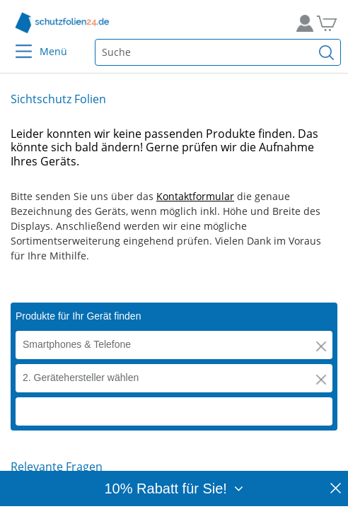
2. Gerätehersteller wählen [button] (81, 377)
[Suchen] (326, 52)
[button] (321, 346)
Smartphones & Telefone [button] (77, 344)
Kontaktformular (195, 196)
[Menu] (15, 42)
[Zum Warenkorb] (332, 23)
